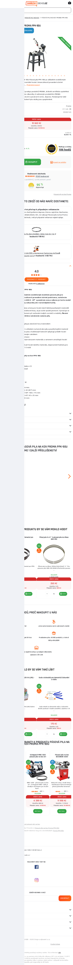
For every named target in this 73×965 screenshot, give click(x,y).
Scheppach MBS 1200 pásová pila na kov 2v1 (38, 756)
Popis (4, 266)
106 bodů (65, 149)
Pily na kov (18, 18)
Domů (4, 18)
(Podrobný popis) (33, 85)
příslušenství (7, 420)
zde (59, 952)
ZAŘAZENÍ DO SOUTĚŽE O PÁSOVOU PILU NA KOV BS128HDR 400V (14, 757)
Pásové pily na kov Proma (62, 194)
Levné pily (5, 824)
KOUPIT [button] (30, 594)
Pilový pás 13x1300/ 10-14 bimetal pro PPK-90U (13, 463)
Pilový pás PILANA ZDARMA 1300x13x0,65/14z (36, 234)
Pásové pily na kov (32, 18)
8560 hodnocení (42, 176)
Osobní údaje (55, 944)
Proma (68, 106)
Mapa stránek (19, 944)
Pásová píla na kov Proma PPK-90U (47, 828)
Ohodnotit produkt (36, 279)
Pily (9, 18)
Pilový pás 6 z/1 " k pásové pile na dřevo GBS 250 (53, 538)
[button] (28, 594)
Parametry (6, 414)
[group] (19, 567)
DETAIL (14, 812)
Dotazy (6, 432)
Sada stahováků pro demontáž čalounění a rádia (54, 678)
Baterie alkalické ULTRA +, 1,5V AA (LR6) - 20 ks (19, 678)
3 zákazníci (40, 283)
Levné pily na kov (16, 824)
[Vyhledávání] (36, 10)
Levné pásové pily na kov (31, 824)
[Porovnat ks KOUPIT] (12, 593)
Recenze (6, 426)
